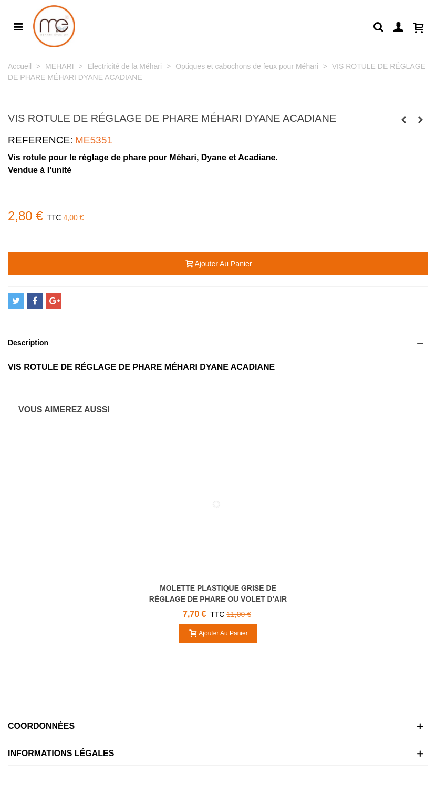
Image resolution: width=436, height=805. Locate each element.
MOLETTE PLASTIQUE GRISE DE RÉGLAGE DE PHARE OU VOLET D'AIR (218, 593)
